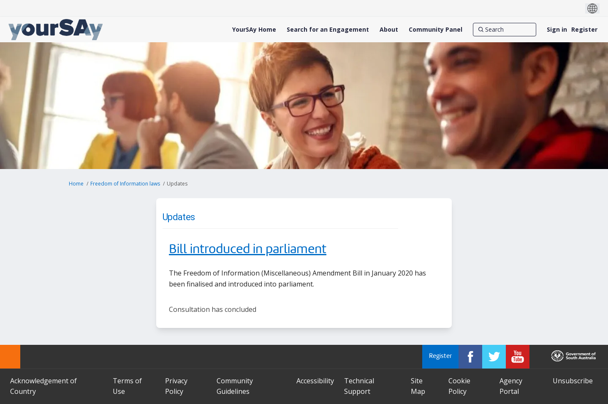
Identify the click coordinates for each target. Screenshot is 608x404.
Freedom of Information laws (125, 183)
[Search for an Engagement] (328, 29)
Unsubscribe (573, 380)
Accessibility (315, 380)
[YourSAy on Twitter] (494, 357)
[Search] (504, 29)
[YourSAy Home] (254, 29)
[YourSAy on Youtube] (517, 357)
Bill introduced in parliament (247, 249)
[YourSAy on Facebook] (470, 357)
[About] (388, 29)
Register (584, 29)
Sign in (557, 29)
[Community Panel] (435, 29)
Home (76, 183)
